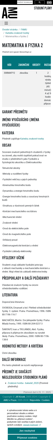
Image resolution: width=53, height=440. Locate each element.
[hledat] (24, 2)
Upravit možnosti (32, 427)
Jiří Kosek (20, 396)
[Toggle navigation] (6, 23)
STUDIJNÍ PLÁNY (43, 8)
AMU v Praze (10, 400)
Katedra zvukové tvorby (17, 32)
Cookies (46, 400)
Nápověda (35, 400)
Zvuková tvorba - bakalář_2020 (23, 383)
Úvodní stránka (10, 29)
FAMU (24, 29)
